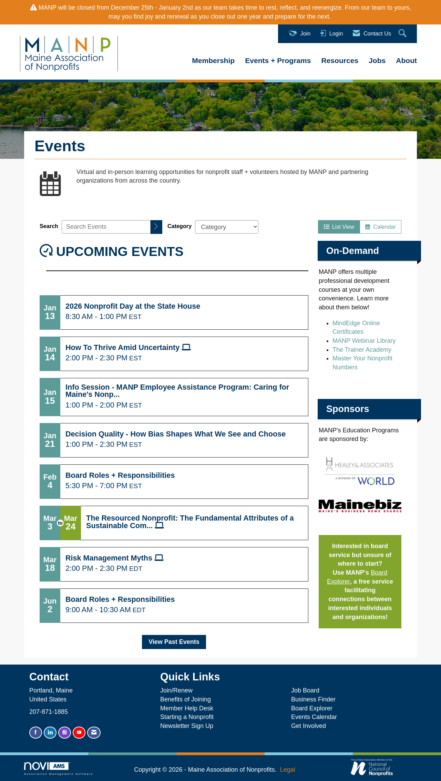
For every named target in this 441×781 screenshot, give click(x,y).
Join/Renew (176, 690)
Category (179, 226)
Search (49, 226)
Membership (213, 60)
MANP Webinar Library (364, 340)
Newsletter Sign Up (186, 725)
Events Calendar (314, 716)
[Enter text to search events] (106, 227)
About (406, 60)
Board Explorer (311, 708)
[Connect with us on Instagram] (64, 733)
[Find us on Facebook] (35, 733)
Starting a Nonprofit (187, 716)
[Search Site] (403, 33)
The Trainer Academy (361, 349)
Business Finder (315, 699)
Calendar (380, 227)
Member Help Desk (186, 708)
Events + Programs (278, 60)
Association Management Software (58, 768)
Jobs (377, 60)
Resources (339, 60)
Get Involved (308, 725)
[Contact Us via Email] (94, 733)
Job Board (307, 690)
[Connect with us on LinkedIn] (50, 733)
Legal (287, 769)
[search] (156, 227)
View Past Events (173, 641)
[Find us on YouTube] (79, 733)
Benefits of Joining (185, 699)
